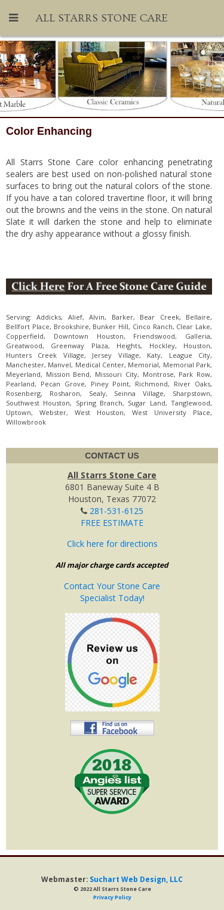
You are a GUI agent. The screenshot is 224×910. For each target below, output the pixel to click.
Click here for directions (112, 543)
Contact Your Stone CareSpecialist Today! (112, 591)
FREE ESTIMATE (112, 522)
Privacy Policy (112, 897)
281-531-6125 (116, 510)
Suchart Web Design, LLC (136, 879)
